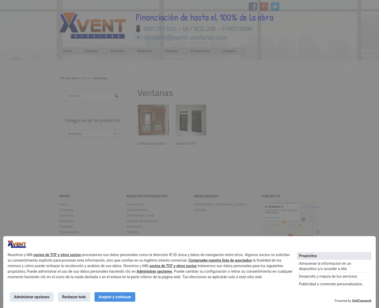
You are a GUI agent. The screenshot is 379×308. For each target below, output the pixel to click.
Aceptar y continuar (115, 297)
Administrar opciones (154, 271)
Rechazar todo (74, 297)
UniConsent (361, 301)
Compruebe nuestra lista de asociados (220, 260)
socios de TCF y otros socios (57, 255)
